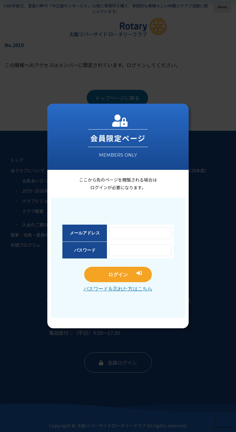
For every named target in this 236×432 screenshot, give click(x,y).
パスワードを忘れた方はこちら (118, 288)
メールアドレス (85, 232)
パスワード (85, 250)
